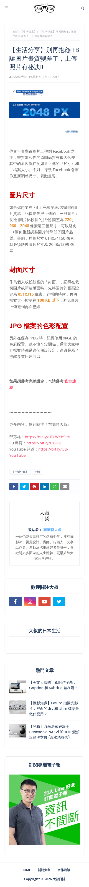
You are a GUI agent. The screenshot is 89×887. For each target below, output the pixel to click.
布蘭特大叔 (19, 77)
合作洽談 (63, 870)
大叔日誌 (59, 879)
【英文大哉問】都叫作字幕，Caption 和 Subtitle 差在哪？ (53, 685)
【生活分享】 (28, 32)
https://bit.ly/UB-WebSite (47, 436)
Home (26, 870)
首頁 (15, 32)
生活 (37, 472)
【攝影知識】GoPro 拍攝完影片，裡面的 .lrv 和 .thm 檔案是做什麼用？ (54, 708)
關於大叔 (44, 870)
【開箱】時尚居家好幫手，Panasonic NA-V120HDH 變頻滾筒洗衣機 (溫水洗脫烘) (54, 732)
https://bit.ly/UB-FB (43, 443)
